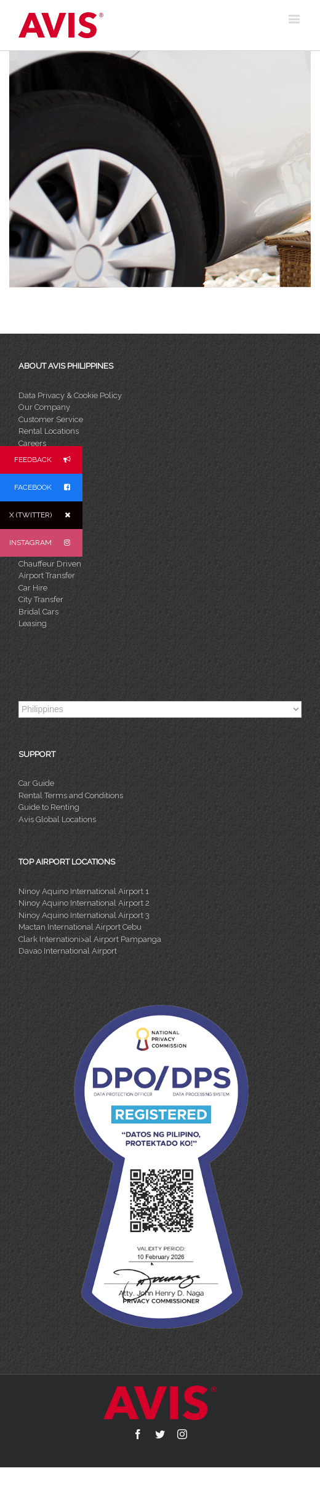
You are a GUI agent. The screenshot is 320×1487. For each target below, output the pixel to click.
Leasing (32, 623)
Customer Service (50, 419)
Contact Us (38, 455)
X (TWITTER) (45, 515)
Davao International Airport (67, 950)
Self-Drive (36, 551)
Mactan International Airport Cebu (80, 927)
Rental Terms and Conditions (70, 795)
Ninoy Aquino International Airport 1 (83, 891)
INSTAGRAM (45, 543)
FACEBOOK (48, 487)
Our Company (44, 407)
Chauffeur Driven (49, 563)
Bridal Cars (38, 611)
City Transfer (40, 599)
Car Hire (32, 587)
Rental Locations (48, 431)
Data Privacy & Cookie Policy (70, 395)
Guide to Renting (48, 807)
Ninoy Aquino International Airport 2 (84, 903)
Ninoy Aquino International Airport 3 (84, 915)
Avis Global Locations (57, 819)
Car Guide (36, 783)
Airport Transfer (46, 575)
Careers (32, 443)
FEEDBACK (48, 460)
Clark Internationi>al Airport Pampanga (89, 939)
